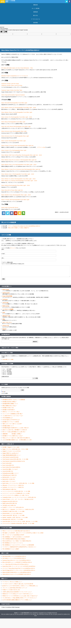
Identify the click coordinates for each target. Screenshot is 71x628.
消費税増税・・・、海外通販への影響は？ (12, 433)
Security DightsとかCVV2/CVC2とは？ (11, 419)
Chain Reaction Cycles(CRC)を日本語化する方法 (13, 461)
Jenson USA (5, 302)
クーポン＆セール (35, 19)
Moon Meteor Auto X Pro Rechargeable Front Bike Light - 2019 (18, 164)
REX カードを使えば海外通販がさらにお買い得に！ (14, 431)
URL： (3, 258)
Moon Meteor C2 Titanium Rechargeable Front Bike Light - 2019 (19, 180)
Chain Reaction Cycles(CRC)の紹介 (10, 457)
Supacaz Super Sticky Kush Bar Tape (11, 90)
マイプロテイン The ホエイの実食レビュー (12, 581)
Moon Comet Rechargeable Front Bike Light (13, 140)
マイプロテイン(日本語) (7, 309)
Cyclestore (5, 299)
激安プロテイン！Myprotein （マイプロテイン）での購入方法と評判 (18, 509)
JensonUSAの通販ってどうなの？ (10, 469)
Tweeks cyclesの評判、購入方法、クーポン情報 (13, 515)
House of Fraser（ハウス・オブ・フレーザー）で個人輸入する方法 (17, 499)
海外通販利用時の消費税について (10, 403)
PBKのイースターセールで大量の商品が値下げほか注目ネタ (16, 530)
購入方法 (35, 15)
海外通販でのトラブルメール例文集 (10, 421)
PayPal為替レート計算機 (7, 363)
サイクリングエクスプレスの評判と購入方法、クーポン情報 (16, 491)
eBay (3, 319)
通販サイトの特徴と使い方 (7, 444)
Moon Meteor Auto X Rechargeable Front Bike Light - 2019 (17, 174)
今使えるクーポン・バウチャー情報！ (10, 347)
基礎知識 (35, 11)
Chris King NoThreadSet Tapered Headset (13, 95)
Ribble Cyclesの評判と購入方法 (9, 503)
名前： (3, 249)
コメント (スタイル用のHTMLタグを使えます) (12, 263)
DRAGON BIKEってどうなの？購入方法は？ (12, 513)
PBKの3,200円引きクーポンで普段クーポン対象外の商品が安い (17, 540)
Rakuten (4, 329)
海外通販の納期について (8, 425)
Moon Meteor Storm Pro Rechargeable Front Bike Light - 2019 (18, 107)
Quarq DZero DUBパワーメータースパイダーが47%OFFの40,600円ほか (18, 566)
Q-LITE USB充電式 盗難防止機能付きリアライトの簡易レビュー (17, 599)
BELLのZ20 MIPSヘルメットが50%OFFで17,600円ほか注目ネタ (17, 562)
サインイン (13, 248)
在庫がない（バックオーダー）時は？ (11, 411)
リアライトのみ (41, 147)
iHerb (3, 312)
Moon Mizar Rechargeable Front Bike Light (13, 121)
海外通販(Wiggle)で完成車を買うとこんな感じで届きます (15, 427)
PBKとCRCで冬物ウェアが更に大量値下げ (18, 227)
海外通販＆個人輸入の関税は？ (9, 401)
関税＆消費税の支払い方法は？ (9, 405)
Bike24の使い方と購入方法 (8, 479)
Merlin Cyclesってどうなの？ (9, 481)
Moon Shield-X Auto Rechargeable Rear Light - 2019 (16, 194)
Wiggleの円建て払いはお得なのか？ (10, 453)
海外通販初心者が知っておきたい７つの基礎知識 (13, 399)
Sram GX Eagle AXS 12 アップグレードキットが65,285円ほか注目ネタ (18, 570)
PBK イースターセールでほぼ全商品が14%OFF (13, 534)
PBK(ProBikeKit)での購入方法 (9, 489)
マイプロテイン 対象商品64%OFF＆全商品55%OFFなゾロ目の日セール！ (19, 546)
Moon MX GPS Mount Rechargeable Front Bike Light (16, 126)
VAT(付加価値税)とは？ (7, 417)
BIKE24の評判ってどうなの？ (9, 477)
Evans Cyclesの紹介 (7, 463)
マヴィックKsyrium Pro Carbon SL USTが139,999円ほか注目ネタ (24, 226)
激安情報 (35, 22)
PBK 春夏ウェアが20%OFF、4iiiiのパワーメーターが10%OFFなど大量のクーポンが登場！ (23, 532)
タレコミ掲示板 (35, 8)
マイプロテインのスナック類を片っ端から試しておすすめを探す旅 (17, 583)
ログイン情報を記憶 (8, 262)
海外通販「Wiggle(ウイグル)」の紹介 (11, 447)
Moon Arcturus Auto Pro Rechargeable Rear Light (15, 136)
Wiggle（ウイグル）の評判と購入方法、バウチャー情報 (15, 449)
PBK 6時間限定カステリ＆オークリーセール (12, 542)
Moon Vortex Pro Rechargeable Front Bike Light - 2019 (16, 117)
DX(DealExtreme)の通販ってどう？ (10, 473)
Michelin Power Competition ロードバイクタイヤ (14, 75)
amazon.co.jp (5, 325)
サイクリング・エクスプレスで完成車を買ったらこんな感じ (16, 493)
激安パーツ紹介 (5, 553)
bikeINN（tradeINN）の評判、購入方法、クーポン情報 (15, 517)
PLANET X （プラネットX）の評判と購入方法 (13, 507)
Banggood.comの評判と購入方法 (9, 501)
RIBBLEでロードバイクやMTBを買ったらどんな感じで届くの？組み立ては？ (20, 595)
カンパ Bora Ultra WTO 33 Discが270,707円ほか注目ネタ (15, 564)
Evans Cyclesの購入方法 (8, 465)
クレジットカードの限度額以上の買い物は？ (12, 413)
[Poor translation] (5, 32)
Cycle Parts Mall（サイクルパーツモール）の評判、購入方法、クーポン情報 (19, 521)
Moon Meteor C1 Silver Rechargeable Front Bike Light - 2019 (18, 178)
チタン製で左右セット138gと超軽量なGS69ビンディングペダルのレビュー (19, 597)
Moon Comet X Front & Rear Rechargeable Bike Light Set (17, 145)
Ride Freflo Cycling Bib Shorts (9, 207)
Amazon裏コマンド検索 (7, 352)
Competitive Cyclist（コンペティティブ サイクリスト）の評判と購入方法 (19, 497)
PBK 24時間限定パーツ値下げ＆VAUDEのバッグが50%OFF (16, 536)
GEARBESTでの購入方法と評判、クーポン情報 (13, 511)
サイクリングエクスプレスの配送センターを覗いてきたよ (15, 495)
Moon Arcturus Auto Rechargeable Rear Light (14, 131)
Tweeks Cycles (6, 292)
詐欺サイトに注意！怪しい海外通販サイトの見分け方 (14, 429)
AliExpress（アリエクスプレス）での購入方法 (13, 485)
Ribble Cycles (5, 306)
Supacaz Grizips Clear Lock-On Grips (11, 85)
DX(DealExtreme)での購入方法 (9, 475)
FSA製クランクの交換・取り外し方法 (11, 589)
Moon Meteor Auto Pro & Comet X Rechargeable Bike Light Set (18, 159)
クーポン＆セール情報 (6, 527)
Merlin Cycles (5, 289)
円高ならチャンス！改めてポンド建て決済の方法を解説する (16, 437)
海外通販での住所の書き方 (8, 409)
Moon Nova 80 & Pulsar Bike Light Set (12, 190)
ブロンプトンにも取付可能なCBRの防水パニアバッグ (14, 587)
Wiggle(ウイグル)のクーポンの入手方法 (11, 451)
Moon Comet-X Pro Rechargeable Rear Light (13, 150)
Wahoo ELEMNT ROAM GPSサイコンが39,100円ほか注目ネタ (16, 572)
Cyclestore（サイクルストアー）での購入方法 (13, 487)
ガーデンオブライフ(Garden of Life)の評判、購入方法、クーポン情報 (18, 523)
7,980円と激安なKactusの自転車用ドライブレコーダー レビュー (17, 591)
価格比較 (35, 4)
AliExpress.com (6, 315)
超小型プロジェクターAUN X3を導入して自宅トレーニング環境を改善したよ (20, 585)
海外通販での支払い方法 (8, 407)
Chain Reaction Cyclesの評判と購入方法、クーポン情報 (15, 459)
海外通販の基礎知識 (6, 396)
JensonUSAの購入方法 (7, 471)
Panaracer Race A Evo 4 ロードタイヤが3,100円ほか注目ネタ (16, 560)
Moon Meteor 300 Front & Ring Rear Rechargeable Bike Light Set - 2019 (21, 155)
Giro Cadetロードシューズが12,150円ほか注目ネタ (14, 558)
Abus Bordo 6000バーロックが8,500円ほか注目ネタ (14, 556)
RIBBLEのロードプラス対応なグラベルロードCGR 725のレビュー (17, 593)
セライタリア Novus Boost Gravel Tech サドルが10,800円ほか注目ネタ (18, 568)
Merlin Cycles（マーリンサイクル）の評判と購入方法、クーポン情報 (18, 483)
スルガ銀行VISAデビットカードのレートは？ (12, 415)
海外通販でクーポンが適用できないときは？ (12, 435)
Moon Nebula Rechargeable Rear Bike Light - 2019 (15, 185)
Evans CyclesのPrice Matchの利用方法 (11, 467)
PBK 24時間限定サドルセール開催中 (10, 549)
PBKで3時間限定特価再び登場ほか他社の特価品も (13, 538)
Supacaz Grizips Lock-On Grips (10, 83)
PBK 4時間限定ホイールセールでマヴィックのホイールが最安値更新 (18, 544)
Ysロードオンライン (7, 322)
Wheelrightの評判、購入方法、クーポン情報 (12, 519)
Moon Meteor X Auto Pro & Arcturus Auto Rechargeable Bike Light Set (20, 169)
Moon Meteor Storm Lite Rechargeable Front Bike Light (16, 112)
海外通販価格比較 (5, 334)
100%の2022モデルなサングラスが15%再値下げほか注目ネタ (16, 574)
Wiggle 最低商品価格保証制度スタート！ (11, 455)
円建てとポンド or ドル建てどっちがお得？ (12, 423)
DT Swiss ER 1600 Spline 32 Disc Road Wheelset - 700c (17, 68)
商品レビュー (4, 578)
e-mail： (3, 253)
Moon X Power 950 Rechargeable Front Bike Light (15, 199)
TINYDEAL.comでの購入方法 (9, 505)
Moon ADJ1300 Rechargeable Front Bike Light (14, 102)
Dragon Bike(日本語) (7, 296)
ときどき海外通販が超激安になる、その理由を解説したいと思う (17, 439)
